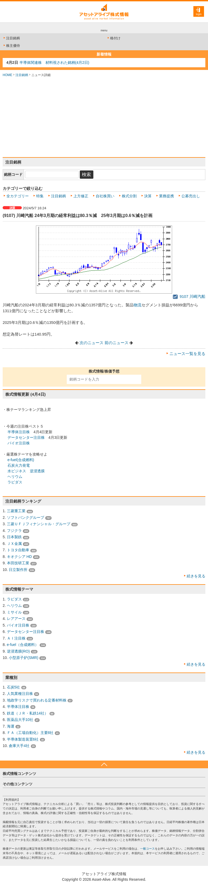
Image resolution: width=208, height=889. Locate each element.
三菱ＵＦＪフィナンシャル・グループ (38, 524)
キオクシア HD (19, 556)
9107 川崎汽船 (189, 296)
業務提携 (166, 196)
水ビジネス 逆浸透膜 (26, 471)
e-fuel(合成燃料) (20, 460)
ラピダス (14, 482)
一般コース (147, 848)
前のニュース (116, 343)
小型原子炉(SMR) (23, 658)
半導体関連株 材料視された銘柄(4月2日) (54, 62)
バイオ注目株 (18, 443)
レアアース (16, 618)
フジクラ (14, 530)
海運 (10, 726)
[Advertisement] (104, 117)
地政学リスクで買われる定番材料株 (36, 700)
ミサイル (14, 612)
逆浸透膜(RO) (18, 651)
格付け (113, 38)
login (198, 14)
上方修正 (80, 196)
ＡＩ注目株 (16, 638)
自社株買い (105, 196)
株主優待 (11, 46)
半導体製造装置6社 (23, 739)
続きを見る (196, 576)
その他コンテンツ (17, 784)
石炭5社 (13, 687)
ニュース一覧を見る (187, 354)
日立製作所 (18, 569)
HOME (7, 75)
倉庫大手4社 (19, 746)
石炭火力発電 (18, 465)
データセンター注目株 (26, 437)
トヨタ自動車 (18, 550)
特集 (40, 196)
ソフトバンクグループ (25, 517)
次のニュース (91, 343)
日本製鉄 (14, 537)
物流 (138, 305)
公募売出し (190, 196)
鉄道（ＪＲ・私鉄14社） (27, 713)
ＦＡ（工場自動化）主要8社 (30, 733)
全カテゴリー (17, 196)
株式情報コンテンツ (19, 773)
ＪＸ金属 (14, 543)
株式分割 (129, 196)
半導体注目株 (18, 432)
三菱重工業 (16, 511)
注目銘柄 (11, 38)
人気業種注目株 (20, 693)
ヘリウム (14, 476)
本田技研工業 (18, 563)
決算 (148, 196)
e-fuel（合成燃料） (23, 644)
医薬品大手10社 (20, 719)
